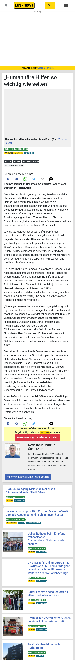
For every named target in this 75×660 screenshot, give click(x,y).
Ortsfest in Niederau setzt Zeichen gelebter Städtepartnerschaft (49, 620)
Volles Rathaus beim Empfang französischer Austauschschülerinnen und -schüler (46, 538)
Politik (29, 153)
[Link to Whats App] (25, 179)
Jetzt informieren (46, 68)
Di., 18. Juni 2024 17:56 (16, 149)
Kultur (21, 522)
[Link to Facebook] (8, 179)
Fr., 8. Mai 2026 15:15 (36, 600)
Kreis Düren (11, 522)
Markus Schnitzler (14, 165)
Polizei (39, 655)
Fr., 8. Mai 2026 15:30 (36, 578)
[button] (37, 113)
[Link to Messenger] (17, 179)
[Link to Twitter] (34, 179)
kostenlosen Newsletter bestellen (37, 437)
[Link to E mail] (43, 179)
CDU (8, 162)
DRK (17, 162)
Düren (9, 153)
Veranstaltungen (33, 522)
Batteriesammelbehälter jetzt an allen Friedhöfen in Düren (48, 593)
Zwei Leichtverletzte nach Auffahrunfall (44, 646)
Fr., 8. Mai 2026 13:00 (36, 626)
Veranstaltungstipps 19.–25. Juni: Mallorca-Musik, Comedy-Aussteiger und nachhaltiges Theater (37, 513)
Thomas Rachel (30, 162)
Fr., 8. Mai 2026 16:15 (36, 549)
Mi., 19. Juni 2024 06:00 (15, 519)
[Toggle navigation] (66, 5)
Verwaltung (19, 500)
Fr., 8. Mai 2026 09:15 (36, 652)
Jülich (18, 153)
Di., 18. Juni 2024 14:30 (15, 497)
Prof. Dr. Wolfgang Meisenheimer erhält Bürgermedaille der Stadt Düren (30, 490)
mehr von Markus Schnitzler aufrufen (28, 476)
